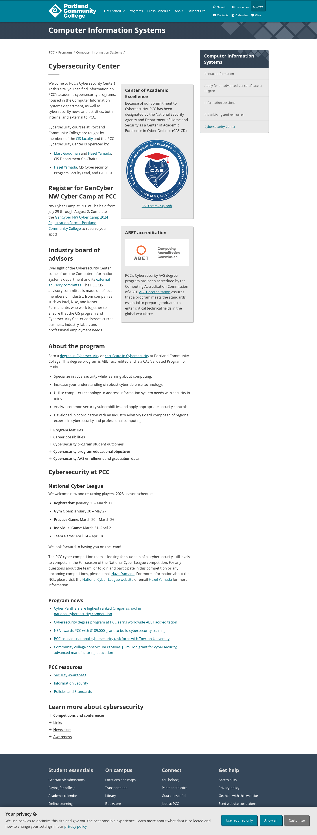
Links (57, 722)
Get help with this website (238, 795)
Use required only (239, 820)
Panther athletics (174, 787)
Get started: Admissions (66, 779)
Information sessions (220, 102)
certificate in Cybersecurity (127, 355)
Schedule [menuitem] (158, 11)
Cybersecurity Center (220, 126)
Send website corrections (237, 803)
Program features (68, 430)
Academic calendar (62, 795)
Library (110, 795)
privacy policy (75, 826)
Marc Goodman (67, 153)
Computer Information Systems (107, 30)
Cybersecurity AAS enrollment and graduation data (96, 458)
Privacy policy (229, 787)
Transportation (116, 787)
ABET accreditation (154, 291)
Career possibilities (69, 437)
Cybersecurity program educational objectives (92, 451)
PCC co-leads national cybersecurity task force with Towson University (112, 638)
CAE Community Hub (157, 206)
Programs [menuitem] (136, 11)
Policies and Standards (73, 691)
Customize (297, 820)
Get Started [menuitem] (112, 11)
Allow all (270, 820)
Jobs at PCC (170, 803)
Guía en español (174, 795)
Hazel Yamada (99, 153)
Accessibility (228, 779)
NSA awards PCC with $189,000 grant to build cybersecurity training (110, 630)
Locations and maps (120, 779)
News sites (62, 729)
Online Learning (60, 803)
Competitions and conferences (79, 715)
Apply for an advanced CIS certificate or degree (234, 88)
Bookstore (113, 803)
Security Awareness (70, 675)
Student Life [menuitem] (196, 11)
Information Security (71, 683)
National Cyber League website (107, 579)
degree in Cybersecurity (79, 355)
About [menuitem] (179, 11)
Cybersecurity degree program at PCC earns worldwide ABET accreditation (115, 622)
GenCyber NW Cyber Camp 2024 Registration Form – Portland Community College (78, 223)
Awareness (62, 736)
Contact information (219, 74)
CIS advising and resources (224, 115)
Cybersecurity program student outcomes (88, 444)
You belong (170, 779)
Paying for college (61, 787)
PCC (52, 52)
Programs (65, 52)
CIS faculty (84, 138)
